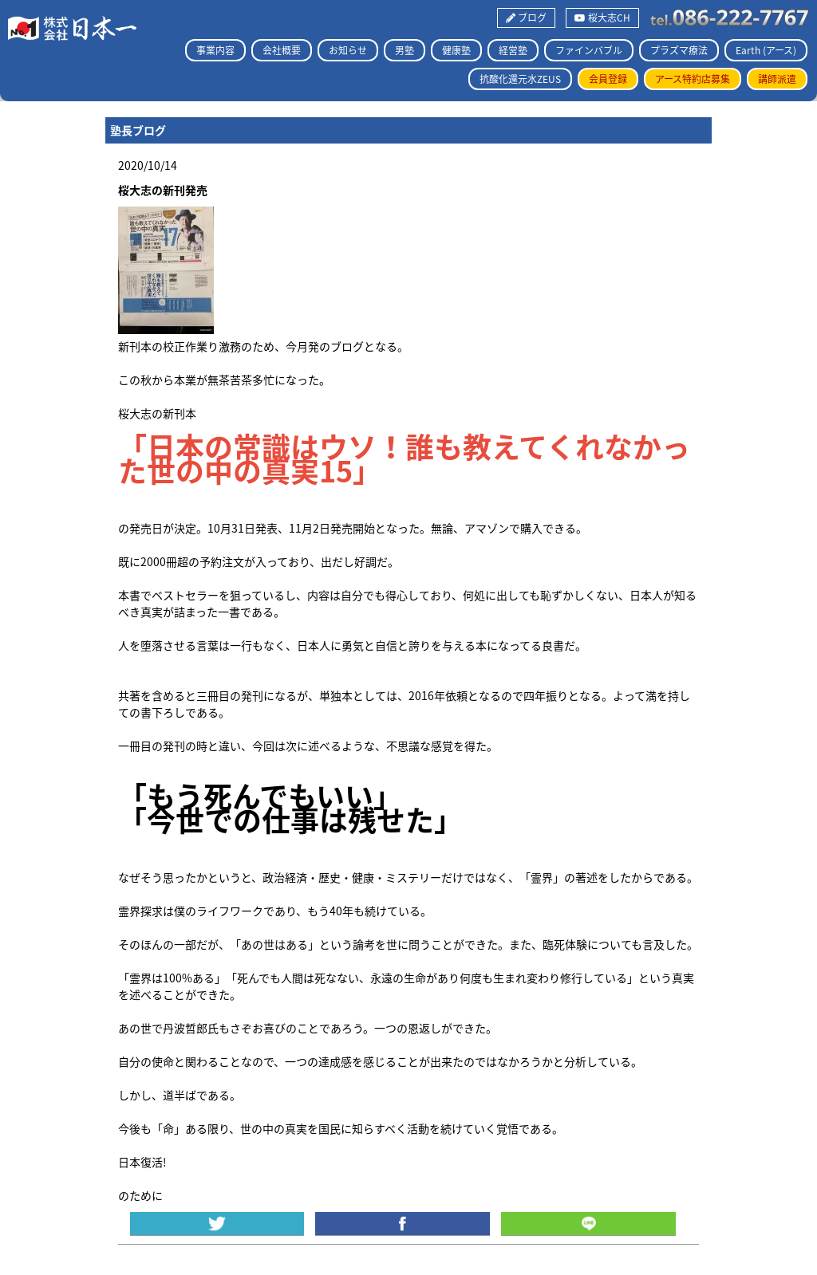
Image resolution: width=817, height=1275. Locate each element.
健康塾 (456, 50)
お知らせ (348, 50)
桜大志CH (602, 17)
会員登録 (608, 79)
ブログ (526, 17)
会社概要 (281, 50)
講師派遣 (777, 79)
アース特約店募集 (692, 79)
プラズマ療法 (679, 50)
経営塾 (513, 50)
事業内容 (215, 50)
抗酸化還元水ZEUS (520, 79)
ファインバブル (588, 50)
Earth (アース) (766, 50)
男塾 (404, 50)
